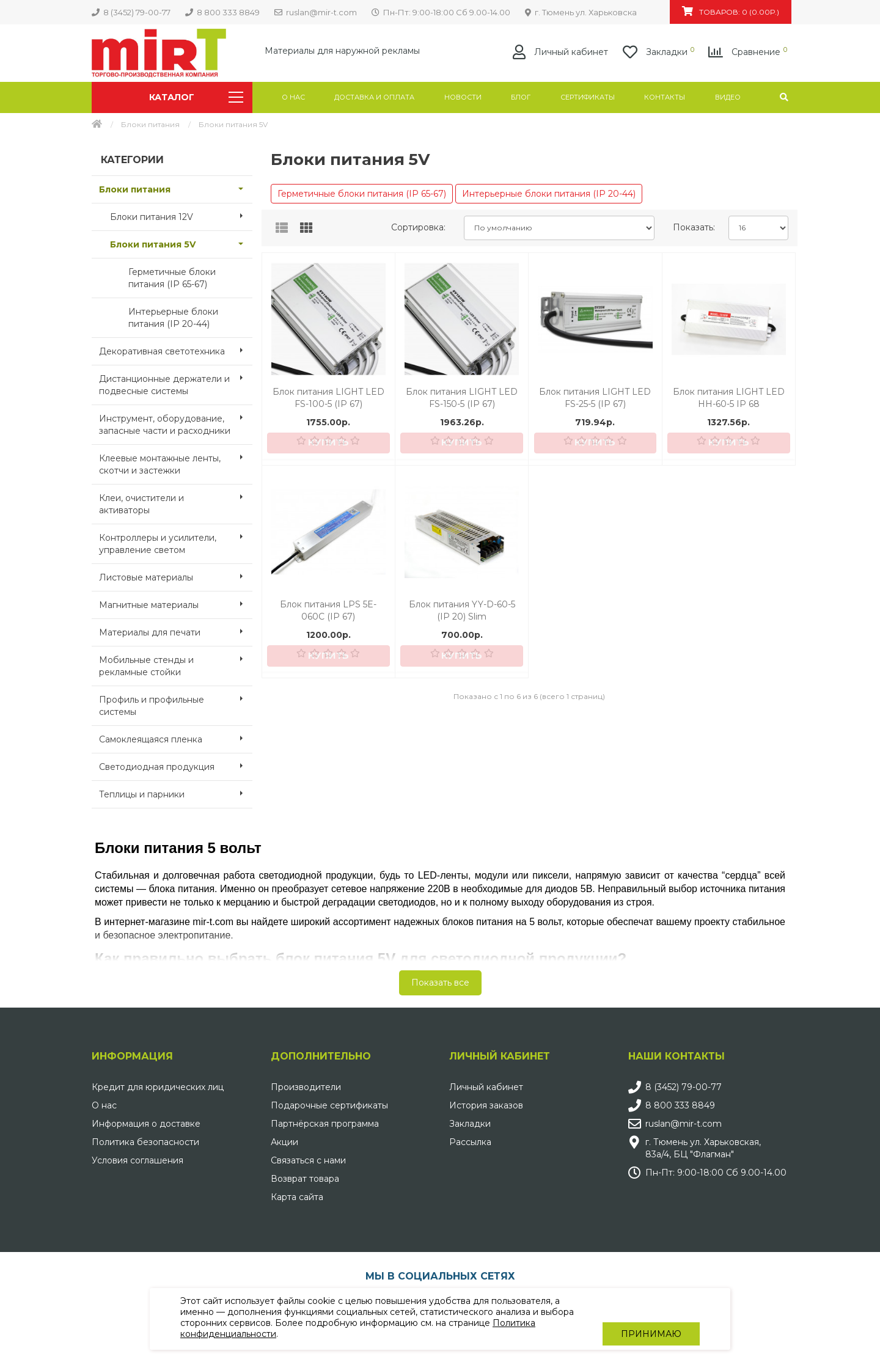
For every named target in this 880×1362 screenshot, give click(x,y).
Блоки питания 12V (181, 215)
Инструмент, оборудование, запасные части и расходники (175, 421)
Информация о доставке (146, 1123)
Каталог (196, 97)
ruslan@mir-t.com (683, 1123)
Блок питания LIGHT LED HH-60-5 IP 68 (729, 397)
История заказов (486, 1105)
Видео (728, 97)
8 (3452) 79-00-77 (683, 1087)
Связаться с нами (308, 1160)
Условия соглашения (137, 1160)
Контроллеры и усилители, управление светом (175, 540)
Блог (520, 97)
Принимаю (651, 1319)
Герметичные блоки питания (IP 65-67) (172, 278)
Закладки (470, 1123)
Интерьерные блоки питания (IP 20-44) (173, 317)
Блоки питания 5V (181, 243)
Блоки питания (150, 124)
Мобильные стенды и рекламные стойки (175, 662)
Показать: (694, 227)
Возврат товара (305, 1178)
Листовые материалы (175, 576)
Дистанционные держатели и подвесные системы (175, 381)
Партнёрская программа (325, 1123)
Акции (284, 1142)
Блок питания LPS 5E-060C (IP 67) (328, 610)
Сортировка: (418, 227)
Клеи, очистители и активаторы (175, 500)
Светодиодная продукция (175, 765)
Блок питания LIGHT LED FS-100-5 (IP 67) (328, 397)
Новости (463, 97)
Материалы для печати (175, 631)
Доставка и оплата (374, 97)
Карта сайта (297, 1197)
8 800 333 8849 (680, 1105)
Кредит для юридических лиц (158, 1087)
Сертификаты (587, 97)
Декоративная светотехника (175, 350)
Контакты (664, 97)
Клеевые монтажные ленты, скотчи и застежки (175, 460)
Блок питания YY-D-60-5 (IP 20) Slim (462, 610)
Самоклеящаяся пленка (175, 738)
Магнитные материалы (175, 603)
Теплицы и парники (175, 793)
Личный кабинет (486, 1087)
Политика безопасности (145, 1142)
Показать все (440, 982)
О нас (293, 97)
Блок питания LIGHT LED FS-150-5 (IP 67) (462, 397)
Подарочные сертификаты (329, 1105)
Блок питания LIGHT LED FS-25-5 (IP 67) (595, 397)
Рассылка (470, 1142)
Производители (306, 1087)
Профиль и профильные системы (175, 702)
